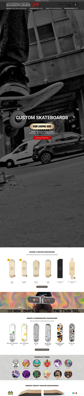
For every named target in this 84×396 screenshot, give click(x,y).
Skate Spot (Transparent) (12, 343)
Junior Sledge (24, 281)
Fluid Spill (36, 343)
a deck (36, 8)
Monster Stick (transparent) (48, 344)
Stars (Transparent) (24, 343)
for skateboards (54, 8)
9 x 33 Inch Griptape (60, 281)
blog (71, 8)
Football (48, 281)
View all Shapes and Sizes (42, 286)
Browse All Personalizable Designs (42, 349)
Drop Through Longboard (72, 281)
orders (63, 3)
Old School (36, 281)
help (60, 3)
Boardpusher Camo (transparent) (60, 344)
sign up (67, 3)
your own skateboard (16, 8)
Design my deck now (42, 138)
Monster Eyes (72, 343)
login (71, 3)
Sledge (12, 281)
